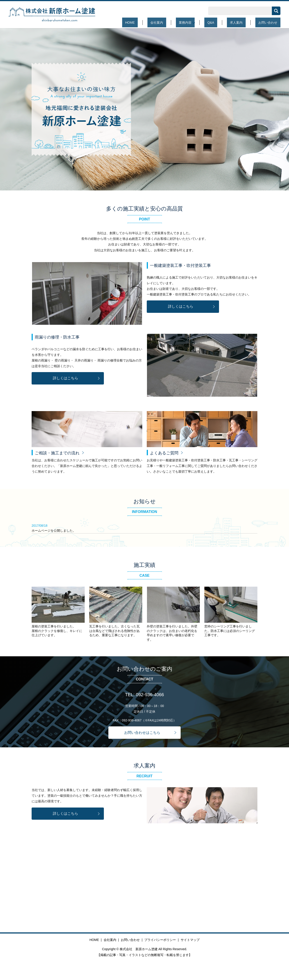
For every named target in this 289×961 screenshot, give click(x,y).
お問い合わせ (270, 22)
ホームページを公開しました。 (54, 530)
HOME (160, 22)
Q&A (226, 22)
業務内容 (203, 22)
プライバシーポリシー (160, 940)
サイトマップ (190, 940)
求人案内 (245, 22)
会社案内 (181, 22)
